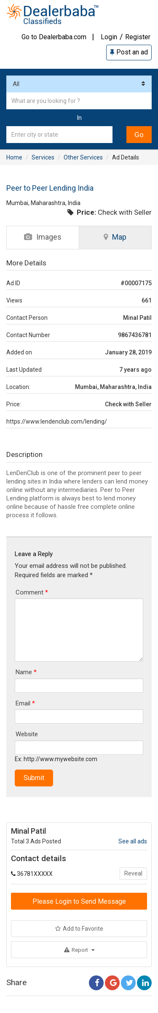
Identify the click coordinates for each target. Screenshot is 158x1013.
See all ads (132, 841)
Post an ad (129, 52)
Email (25, 703)
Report (79, 950)
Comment (32, 592)
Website (27, 734)
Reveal (133, 873)
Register (137, 37)
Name (26, 672)
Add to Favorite (79, 928)
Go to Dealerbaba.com (53, 37)
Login (109, 37)
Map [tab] (115, 236)
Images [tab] (43, 236)
